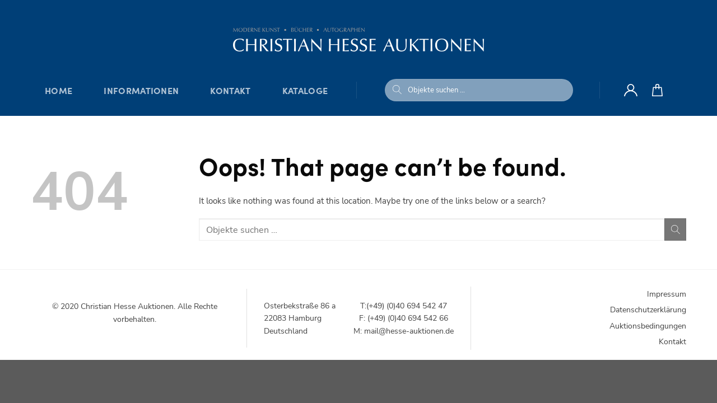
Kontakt (230, 90)
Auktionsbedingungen (647, 326)
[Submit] (397, 90)
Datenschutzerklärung (648, 309)
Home (58, 90)
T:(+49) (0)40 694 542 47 (403, 306)
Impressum (666, 294)
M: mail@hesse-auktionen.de (403, 331)
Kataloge (305, 90)
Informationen (141, 90)
